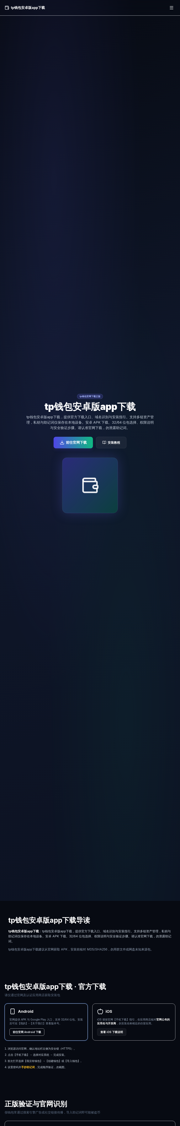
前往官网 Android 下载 (27, 1032)
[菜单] (171, 8)
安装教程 (111, 442)
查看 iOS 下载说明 (111, 1032)
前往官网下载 (73, 442)
